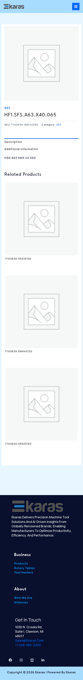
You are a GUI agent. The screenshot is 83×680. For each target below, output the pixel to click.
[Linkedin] (42, 660)
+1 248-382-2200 (28, 645)
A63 (7, 108)
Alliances (21, 602)
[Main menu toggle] (75, 6)
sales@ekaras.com (29, 640)
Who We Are (23, 598)
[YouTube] (32, 660)
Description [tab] (13, 142)
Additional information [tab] (21, 149)
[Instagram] (21, 660)
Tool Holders (23, 572)
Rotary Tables (24, 568)
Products (21, 563)
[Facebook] (10, 660)
